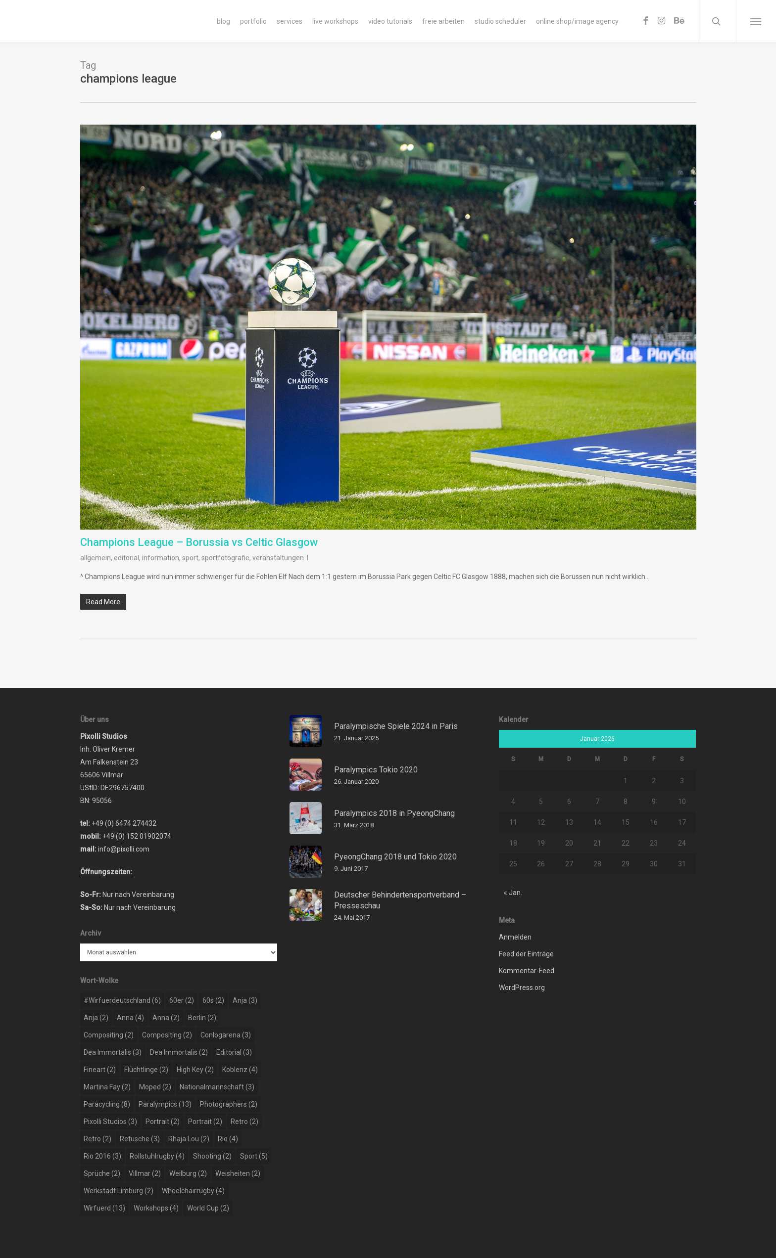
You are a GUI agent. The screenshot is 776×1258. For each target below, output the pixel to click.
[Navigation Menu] (756, 21)
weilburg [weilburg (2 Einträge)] (188, 1173)
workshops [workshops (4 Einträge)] (156, 1208)
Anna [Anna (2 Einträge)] (166, 1018)
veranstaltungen (278, 558)
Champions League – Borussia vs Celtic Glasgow (199, 542)
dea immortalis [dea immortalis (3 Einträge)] (113, 1052)
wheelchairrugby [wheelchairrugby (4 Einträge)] (193, 1191)
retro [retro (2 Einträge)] (244, 1121)
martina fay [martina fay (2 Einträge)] (107, 1087)
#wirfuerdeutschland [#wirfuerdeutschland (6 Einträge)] (122, 1000)
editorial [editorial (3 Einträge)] (234, 1052)
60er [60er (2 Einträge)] (181, 1000)
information (160, 558)
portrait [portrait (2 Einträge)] (163, 1121)
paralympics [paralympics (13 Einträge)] (165, 1104)
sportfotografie (225, 558)
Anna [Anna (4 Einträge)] (130, 1018)
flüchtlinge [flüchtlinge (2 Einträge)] (146, 1070)
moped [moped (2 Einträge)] (155, 1087)
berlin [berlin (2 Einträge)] (202, 1018)
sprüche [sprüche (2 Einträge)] (102, 1173)
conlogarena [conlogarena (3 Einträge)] (225, 1035)
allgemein (95, 558)
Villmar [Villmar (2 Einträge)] (145, 1173)
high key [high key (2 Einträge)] (195, 1070)
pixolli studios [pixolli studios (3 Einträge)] (110, 1121)
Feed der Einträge (526, 954)
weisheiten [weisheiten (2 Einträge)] (237, 1173)
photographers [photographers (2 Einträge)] (228, 1104)
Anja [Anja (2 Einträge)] (96, 1018)
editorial (126, 558)
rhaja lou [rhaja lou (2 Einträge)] (188, 1139)
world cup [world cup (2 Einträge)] (208, 1208)
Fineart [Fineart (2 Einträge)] (100, 1070)
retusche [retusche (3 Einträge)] (140, 1139)
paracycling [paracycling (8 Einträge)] (107, 1104)
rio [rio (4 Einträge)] (228, 1139)
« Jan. (513, 893)
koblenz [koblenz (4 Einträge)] (240, 1070)
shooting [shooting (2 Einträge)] (212, 1156)
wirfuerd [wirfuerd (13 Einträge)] (104, 1208)
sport (190, 558)
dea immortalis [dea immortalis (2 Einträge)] (179, 1052)
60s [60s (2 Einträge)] (213, 1000)
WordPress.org (522, 987)
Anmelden (515, 937)
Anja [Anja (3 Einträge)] (245, 1000)
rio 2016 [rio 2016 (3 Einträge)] (102, 1156)
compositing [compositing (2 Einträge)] (109, 1035)
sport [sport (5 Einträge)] (254, 1156)
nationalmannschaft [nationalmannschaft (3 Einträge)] (217, 1087)
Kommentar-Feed (526, 971)
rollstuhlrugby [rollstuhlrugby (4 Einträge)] (157, 1156)
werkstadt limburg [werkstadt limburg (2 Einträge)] (118, 1191)
